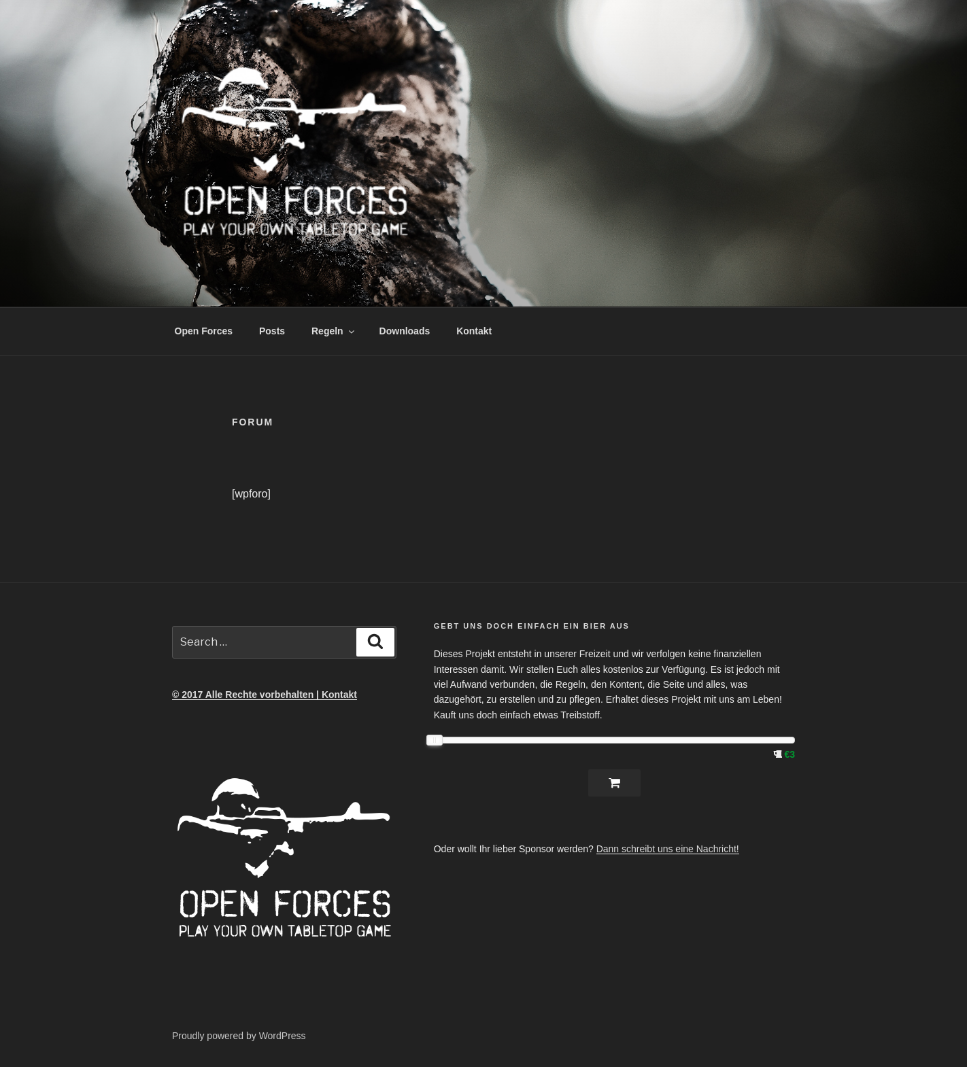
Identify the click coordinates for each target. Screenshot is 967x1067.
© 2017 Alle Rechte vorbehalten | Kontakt (264, 694)
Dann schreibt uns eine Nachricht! (667, 848)
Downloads (404, 331)
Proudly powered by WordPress (239, 1035)
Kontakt (474, 331)
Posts (272, 331)
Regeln (333, 331)
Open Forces (204, 331)
